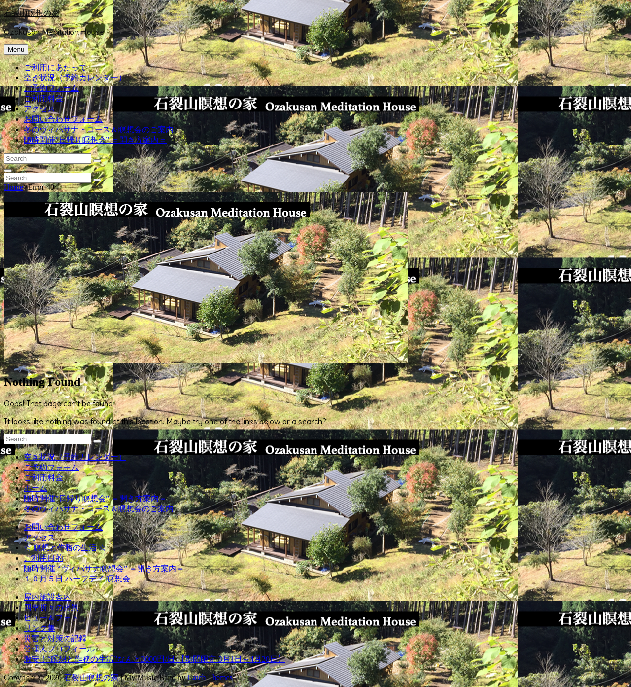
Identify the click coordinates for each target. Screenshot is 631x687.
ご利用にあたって (55, 67)
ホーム (35, 488)
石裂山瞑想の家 (31, 13)
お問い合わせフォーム (63, 119)
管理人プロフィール (59, 649)
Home (13, 187)
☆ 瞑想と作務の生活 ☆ (65, 547)
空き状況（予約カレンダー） (75, 77)
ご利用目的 (43, 558)
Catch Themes (210, 677)
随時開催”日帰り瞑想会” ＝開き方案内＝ (95, 140)
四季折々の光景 (51, 607)
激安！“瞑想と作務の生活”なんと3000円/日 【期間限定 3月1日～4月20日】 (154, 659)
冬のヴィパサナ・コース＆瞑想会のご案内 (99, 129)
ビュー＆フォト (51, 618)
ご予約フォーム (51, 88)
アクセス (39, 109)
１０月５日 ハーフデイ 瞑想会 (77, 579)
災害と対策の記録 (55, 638)
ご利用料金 (47, 98)
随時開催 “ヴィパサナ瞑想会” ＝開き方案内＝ (104, 568)
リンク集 (39, 628)
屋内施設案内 (47, 597)
